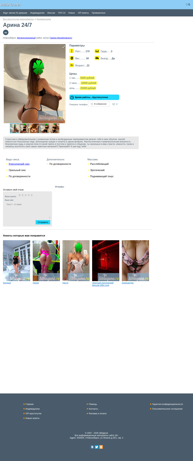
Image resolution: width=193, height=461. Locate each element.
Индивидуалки (37, 13)
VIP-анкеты (83, 13)
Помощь (93, 404)
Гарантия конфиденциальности (167, 404)
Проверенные (98, 13)
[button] (63, 46)
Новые (71, 13)
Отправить (45, 222)
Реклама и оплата (97, 413)
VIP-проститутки (33, 413)
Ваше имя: (23, 200)
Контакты (93, 409)
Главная (29, 404)
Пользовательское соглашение (167, 409)
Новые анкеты (32, 418)
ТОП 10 (61, 13)
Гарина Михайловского (61, 38)
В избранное (100, 104)
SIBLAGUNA (10, 5)
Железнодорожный (26, 38)
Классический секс (19, 164)
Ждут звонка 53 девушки (15, 13)
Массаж (51, 13)
